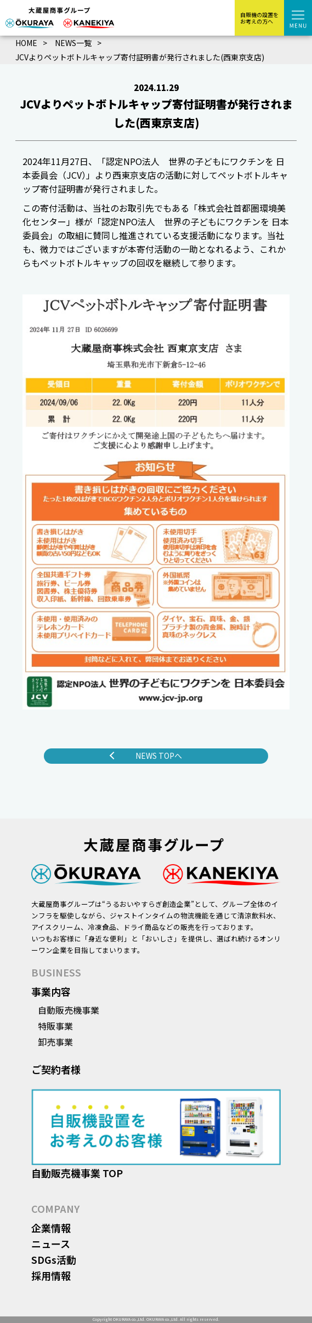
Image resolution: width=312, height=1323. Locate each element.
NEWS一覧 (73, 42)
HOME (26, 42)
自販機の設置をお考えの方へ (259, 17)
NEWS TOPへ (158, 755)
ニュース (50, 1243)
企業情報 (51, 1227)
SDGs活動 (53, 1259)
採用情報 (51, 1275)
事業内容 (51, 991)
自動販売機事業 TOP (77, 1173)
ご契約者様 (56, 1069)
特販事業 (55, 1025)
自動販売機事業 (68, 1010)
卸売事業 (55, 1041)
